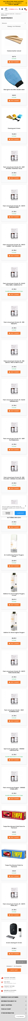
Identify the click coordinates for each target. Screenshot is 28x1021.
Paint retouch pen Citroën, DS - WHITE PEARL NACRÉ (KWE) (14, 672)
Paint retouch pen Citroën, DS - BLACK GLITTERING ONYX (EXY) (14, 516)
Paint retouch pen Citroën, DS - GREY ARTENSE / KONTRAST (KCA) (14, 167)
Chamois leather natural (14, 51)
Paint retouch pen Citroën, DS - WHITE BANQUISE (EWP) (14, 206)
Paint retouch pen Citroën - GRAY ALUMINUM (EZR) (14, 710)
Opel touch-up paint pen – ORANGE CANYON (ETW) (14, 749)
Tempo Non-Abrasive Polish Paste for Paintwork (14, 827)
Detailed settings (8, 513)
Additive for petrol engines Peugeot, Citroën (14, 594)
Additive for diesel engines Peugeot (14, 632)
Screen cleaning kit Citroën (14, 943)
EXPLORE (16, 4)
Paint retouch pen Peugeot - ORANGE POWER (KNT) (14, 788)
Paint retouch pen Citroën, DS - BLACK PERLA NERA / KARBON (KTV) (14, 284)
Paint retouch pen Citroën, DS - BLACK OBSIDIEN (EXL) (14, 400)
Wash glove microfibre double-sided (14, 89)
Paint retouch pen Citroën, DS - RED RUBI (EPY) (14, 322)
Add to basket (14, 62)
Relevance (14, 23)
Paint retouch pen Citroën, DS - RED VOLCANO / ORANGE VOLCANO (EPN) (14, 478)
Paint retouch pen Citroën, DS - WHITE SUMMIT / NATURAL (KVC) (14, 245)
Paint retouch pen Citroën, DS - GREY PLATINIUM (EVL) (14, 439)
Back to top (21, 962)
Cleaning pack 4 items (14, 128)
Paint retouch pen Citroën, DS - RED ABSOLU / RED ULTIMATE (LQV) (14, 361)
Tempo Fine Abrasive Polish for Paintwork (14, 865)
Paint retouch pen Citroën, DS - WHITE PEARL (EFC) (14, 904)
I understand (20, 513)
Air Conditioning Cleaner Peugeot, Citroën (14, 555)
